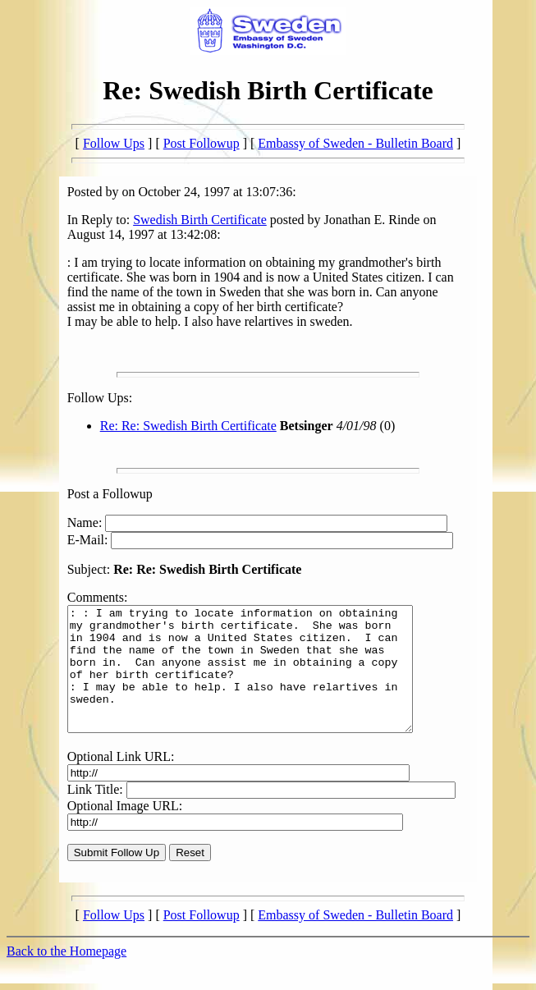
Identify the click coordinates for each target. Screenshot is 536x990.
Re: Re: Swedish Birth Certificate (188, 426)
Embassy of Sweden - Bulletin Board (355, 143)
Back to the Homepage (66, 976)
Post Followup (201, 143)
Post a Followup (110, 494)
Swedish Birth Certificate (200, 220)
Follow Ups (113, 143)
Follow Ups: (100, 398)
